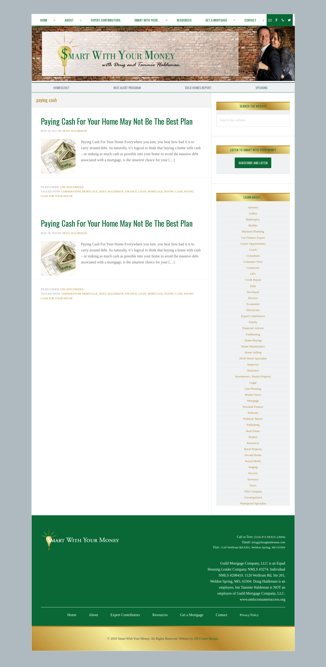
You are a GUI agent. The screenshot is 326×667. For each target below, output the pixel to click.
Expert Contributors (253, 318)
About (93, 617)
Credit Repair (253, 282)
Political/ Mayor (253, 421)
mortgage (155, 202)
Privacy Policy (249, 617)
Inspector (253, 366)
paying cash (174, 202)
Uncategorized (71, 197)
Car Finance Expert (253, 239)
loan (142, 202)
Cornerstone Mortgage (79, 202)
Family (253, 324)
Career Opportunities (252, 245)
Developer (253, 294)
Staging (253, 469)
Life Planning (253, 390)
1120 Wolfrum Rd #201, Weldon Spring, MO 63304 (251, 549)
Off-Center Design (206, 640)
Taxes (253, 487)
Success (253, 475)
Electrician (253, 312)
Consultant (253, 257)
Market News (253, 396)
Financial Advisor (253, 330)
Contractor (253, 270)
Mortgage (253, 403)
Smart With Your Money (163, 55)
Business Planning (253, 233)
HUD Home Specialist (253, 360)
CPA (253, 276)
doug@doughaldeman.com (267, 544)
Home (71, 617)
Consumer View (253, 264)
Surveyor (253, 481)
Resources (253, 445)
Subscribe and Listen (253, 164)
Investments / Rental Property (253, 378)
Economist (253, 306)
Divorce (253, 300)
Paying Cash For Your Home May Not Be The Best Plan (114, 127)
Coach (253, 251)
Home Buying (252, 342)
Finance (131, 202)
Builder (253, 227)
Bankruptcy (253, 221)
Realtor (253, 439)
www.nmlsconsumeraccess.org (262, 601)
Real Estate (253, 433)
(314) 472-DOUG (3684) (269, 539)
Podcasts (253, 415)
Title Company (253, 493)
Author (253, 215)
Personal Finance (253, 409)
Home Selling (253, 354)
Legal (253, 384)
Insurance (253, 372)
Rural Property (253, 451)
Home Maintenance (253, 348)
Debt (253, 288)
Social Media (253, 463)
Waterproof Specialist (253, 505)
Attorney (253, 209)
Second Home (252, 457)
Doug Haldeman (111, 202)
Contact (221, 617)
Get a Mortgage (191, 617)
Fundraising (253, 336)
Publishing (253, 427)
